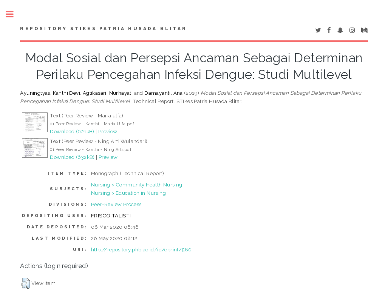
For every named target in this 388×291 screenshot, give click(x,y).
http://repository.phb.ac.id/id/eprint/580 (141, 249)
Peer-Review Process (116, 204)
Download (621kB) (72, 131)
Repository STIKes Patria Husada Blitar (103, 28)
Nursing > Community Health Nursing (136, 185)
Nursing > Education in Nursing (128, 193)
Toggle (13, 14)
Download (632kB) (72, 157)
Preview (107, 131)
